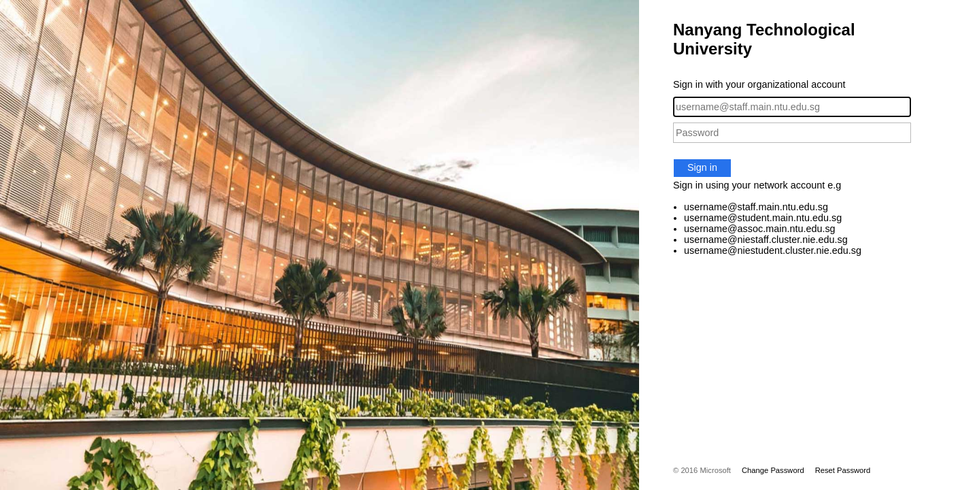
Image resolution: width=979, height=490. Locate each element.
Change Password (773, 470)
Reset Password (843, 470)
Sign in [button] (702, 167)
